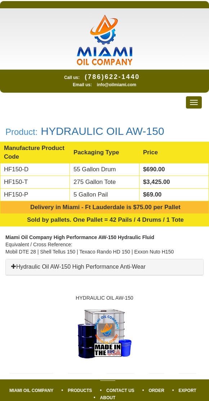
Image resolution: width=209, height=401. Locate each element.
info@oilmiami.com (116, 84)
